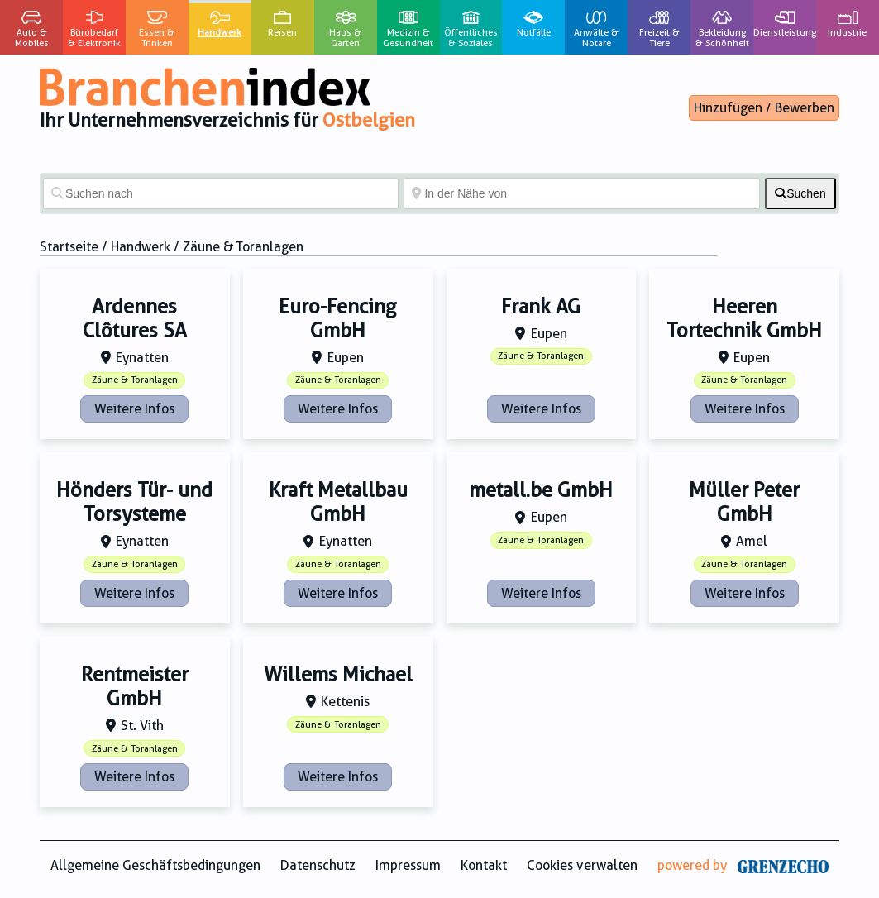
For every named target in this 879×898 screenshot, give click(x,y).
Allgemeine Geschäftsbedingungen (155, 865)
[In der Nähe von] (581, 193)
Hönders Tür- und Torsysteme (134, 502)
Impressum (408, 865)
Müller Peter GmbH (744, 502)
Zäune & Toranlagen (135, 380)
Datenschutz (318, 865)
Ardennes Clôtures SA (135, 318)
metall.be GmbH (541, 490)
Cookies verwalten (582, 865)
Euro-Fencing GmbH (338, 318)
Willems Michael (338, 674)
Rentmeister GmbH (135, 686)
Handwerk (140, 247)
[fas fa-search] (800, 193)
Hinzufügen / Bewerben (764, 108)
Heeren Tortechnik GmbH (744, 318)
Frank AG (540, 306)
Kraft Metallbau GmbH (338, 502)
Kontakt (484, 865)
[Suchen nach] (221, 193)
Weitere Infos (134, 409)
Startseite (69, 247)
